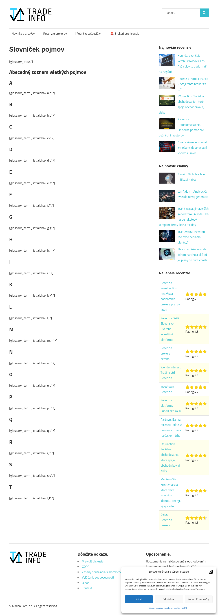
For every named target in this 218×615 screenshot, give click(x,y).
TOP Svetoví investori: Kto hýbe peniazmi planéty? (192, 237)
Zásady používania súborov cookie (164, 608)
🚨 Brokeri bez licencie (124, 33)
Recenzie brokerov (55, 33)
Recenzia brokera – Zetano (166, 353)
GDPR (184, 608)
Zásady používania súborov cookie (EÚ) (106, 572)
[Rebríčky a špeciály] (88, 33)
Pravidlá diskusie (92, 561)
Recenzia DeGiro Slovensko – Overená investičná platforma (170, 329)
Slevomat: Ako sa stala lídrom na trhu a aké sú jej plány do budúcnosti (192, 254)
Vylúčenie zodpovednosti (98, 577)
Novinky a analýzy (23, 33)
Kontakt (87, 588)
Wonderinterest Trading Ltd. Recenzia (170, 373)
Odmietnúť (169, 599)
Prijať (139, 599)
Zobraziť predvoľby (198, 599)
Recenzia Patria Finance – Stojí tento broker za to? (193, 84)
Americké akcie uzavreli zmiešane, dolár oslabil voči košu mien (192, 147)
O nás (85, 583)
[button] (211, 571)
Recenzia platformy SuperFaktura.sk (170, 405)
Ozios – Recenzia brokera (166, 520)
